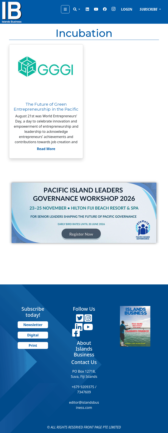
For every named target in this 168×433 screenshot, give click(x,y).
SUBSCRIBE (149, 9)
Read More (46, 148)
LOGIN (126, 9)
